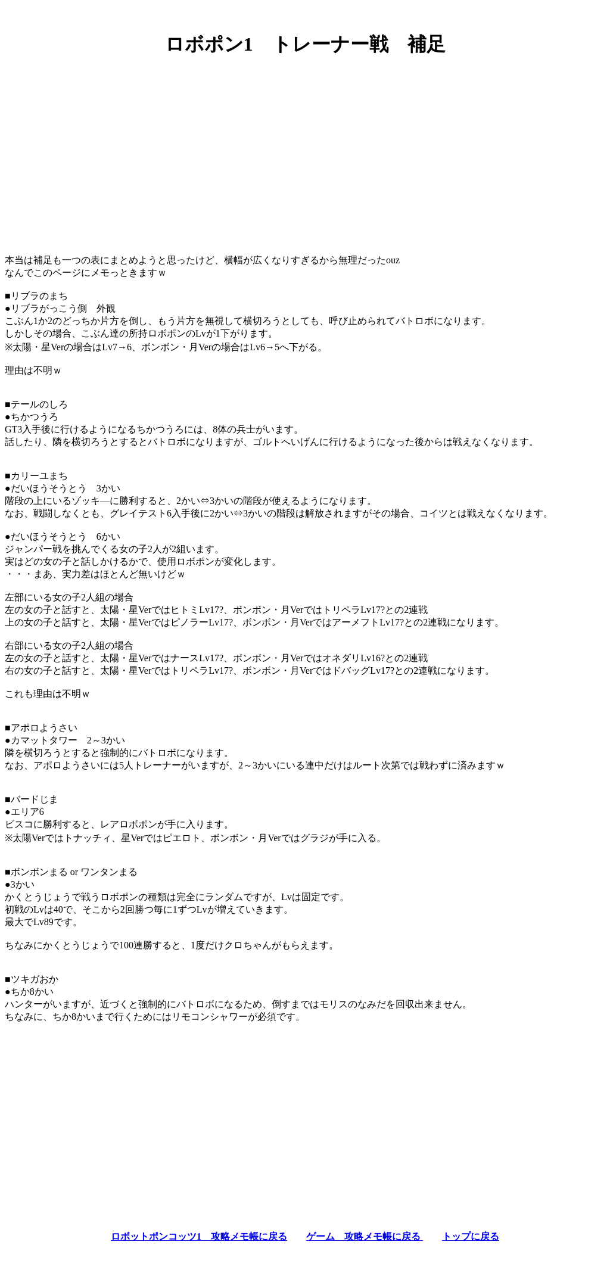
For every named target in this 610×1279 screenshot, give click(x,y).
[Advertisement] (305, 150)
